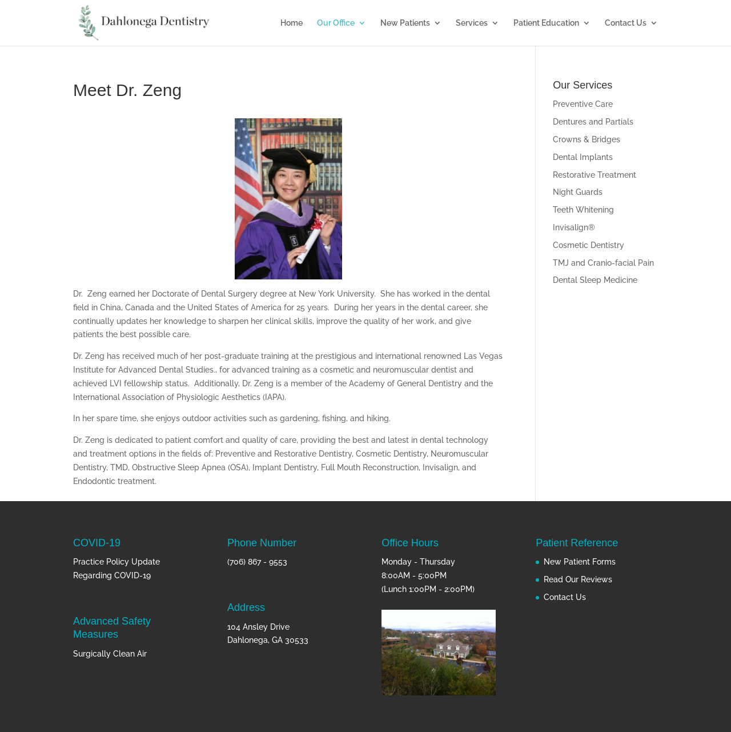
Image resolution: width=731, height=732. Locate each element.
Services (472, 23)
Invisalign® (574, 227)
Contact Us (625, 23)
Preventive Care (583, 104)
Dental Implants (583, 157)
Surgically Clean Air (110, 653)
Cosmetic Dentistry (588, 245)
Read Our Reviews (578, 579)
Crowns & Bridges (586, 139)
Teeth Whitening (583, 209)
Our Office (336, 23)
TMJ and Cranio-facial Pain (603, 262)
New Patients (405, 23)
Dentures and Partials (593, 121)
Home (291, 23)
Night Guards (578, 192)
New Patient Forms (580, 561)
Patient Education (546, 23)
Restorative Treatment (594, 174)
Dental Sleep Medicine (595, 280)
